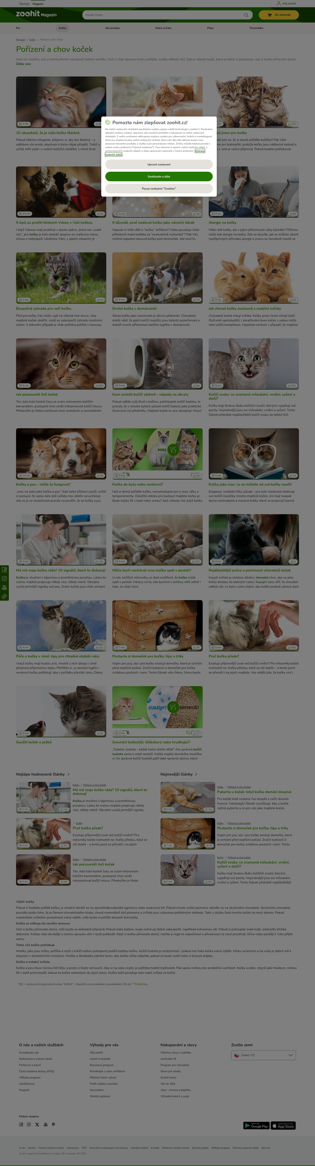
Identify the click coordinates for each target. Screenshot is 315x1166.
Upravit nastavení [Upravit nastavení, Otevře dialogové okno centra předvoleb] (158, 164)
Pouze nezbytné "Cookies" (159, 189)
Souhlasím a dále (159, 177)
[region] (159, 157)
